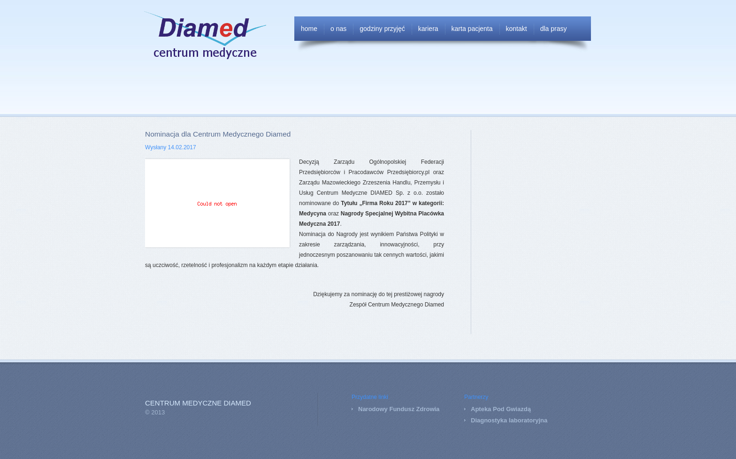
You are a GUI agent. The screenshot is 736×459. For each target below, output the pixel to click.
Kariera (428, 28)
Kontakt (516, 28)
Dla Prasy (553, 28)
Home (309, 28)
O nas (338, 28)
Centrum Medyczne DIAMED (198, 403)
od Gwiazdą (514, 409)
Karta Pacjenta (472, 28)
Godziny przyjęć (382, 28)
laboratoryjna (527, 420)
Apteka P (484, 409)
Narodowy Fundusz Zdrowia (398, 409)
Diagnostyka (489, 420)
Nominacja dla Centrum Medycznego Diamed (218, 134)
